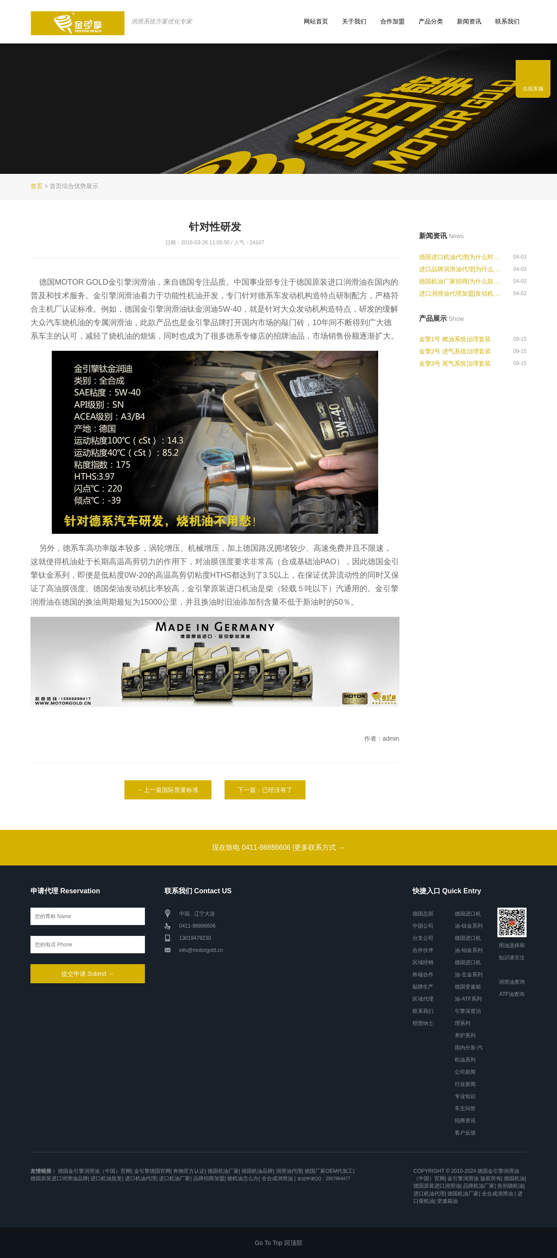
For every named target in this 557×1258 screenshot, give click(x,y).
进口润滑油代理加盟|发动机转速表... (462, 293)
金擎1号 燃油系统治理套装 (455, 339)
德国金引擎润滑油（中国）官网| (95, 1171)
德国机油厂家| (224, 1171)
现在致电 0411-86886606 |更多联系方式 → (278, 847)
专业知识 (465, 1096)
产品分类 (431, 21)
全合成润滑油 (277, 1178)
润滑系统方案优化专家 (161, 21)
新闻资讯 (469, 21)
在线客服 (533, 89)
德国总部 (423, 914)
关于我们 (354, 21)
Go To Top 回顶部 (278, 1242)
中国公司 (423, 926)
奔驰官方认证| (189, 1171)
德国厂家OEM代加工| (329, 1171)
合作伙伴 (423, 950)
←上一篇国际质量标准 (168, 789)
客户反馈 (465, 1133)
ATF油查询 (511, 994)
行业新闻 (465, 1084)
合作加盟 (392, 21)
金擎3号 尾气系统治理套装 (455, 363)
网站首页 (316, 21)
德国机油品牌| (258, 1171)
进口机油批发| (107, 1178)
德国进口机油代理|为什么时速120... (462, 256)
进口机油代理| (141, 1178)
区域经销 (423, 962)
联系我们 (507, 21)
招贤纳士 (423, 1023)
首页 (36, 186)
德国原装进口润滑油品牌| (59, 1178)
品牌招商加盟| (209, 1178)
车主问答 (465, 1108)
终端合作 (423, 975)
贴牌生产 (423, 987)
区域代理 (423, 999)
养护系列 (465, 1035)
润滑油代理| (289, 1171)
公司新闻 (465, 1072)
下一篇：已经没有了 (265, 789)
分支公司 (423, 938)
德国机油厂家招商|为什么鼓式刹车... (462, 281)
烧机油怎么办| (243, 1178)
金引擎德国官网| (153, 1171)
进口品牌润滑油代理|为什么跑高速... (462, 269)
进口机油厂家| (175, 1178)
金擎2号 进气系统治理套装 (455, 351)
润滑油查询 (512, 982)
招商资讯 (465, 1121)
